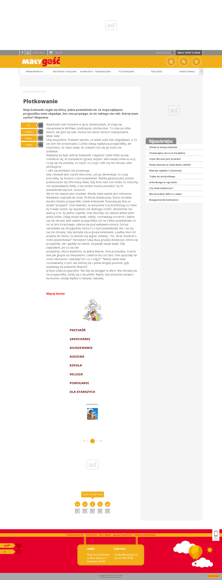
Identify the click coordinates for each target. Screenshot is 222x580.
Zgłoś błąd (213, 576)
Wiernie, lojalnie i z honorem (165, 170)
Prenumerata (91, 535)
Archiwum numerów (75, 535)
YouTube (27, 52)
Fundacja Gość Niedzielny (144, 535)
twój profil (171, 61)
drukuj (28, 138)
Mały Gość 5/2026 (189, 52)
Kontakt (38, 52)
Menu (196, 61)
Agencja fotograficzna (122, 535)
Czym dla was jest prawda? (165, 158)
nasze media (163, 52)
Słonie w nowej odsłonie (163, 147)
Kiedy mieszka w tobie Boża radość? (170, 164)
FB (28, 125)
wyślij (28, 144)
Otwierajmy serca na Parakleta (167, 153)
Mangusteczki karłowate (163, 199)
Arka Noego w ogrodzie (163, 182)
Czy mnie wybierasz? (161, 188)
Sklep (59, 52)
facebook (22, 52)
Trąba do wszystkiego (162, 176)
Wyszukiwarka (183, 61)
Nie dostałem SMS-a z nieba (165, 194)
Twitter (29, 131)
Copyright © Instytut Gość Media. (111, 575)
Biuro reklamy (105, 535)
